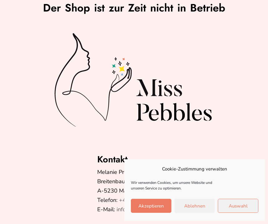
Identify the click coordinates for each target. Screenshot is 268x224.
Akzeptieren (151, 206)
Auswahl (238, 206)
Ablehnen (194, 206)
